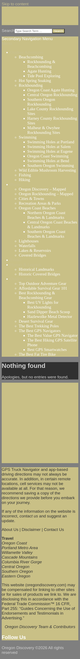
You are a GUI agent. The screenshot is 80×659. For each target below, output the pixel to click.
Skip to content (15, 4)
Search (8, 30)
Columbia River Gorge (22, 562)
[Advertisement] (40, 423)
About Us (10, 529)
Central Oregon (15, 566)
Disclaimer (31, 529)
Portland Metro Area (20, 548)
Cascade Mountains (20, 557)
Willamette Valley (17, 552)
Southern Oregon (17, 571)
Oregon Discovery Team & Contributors (40, 626)
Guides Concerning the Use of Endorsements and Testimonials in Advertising (38, 613)
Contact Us (54, 529)
